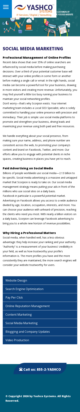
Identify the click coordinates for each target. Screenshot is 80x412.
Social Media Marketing (21, 323)
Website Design (16, 280)
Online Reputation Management (27, 306)
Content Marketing (18, 315)
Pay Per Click (14, 297)
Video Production (17, 340)
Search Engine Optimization (24, 289)
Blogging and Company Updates (27, 332)
